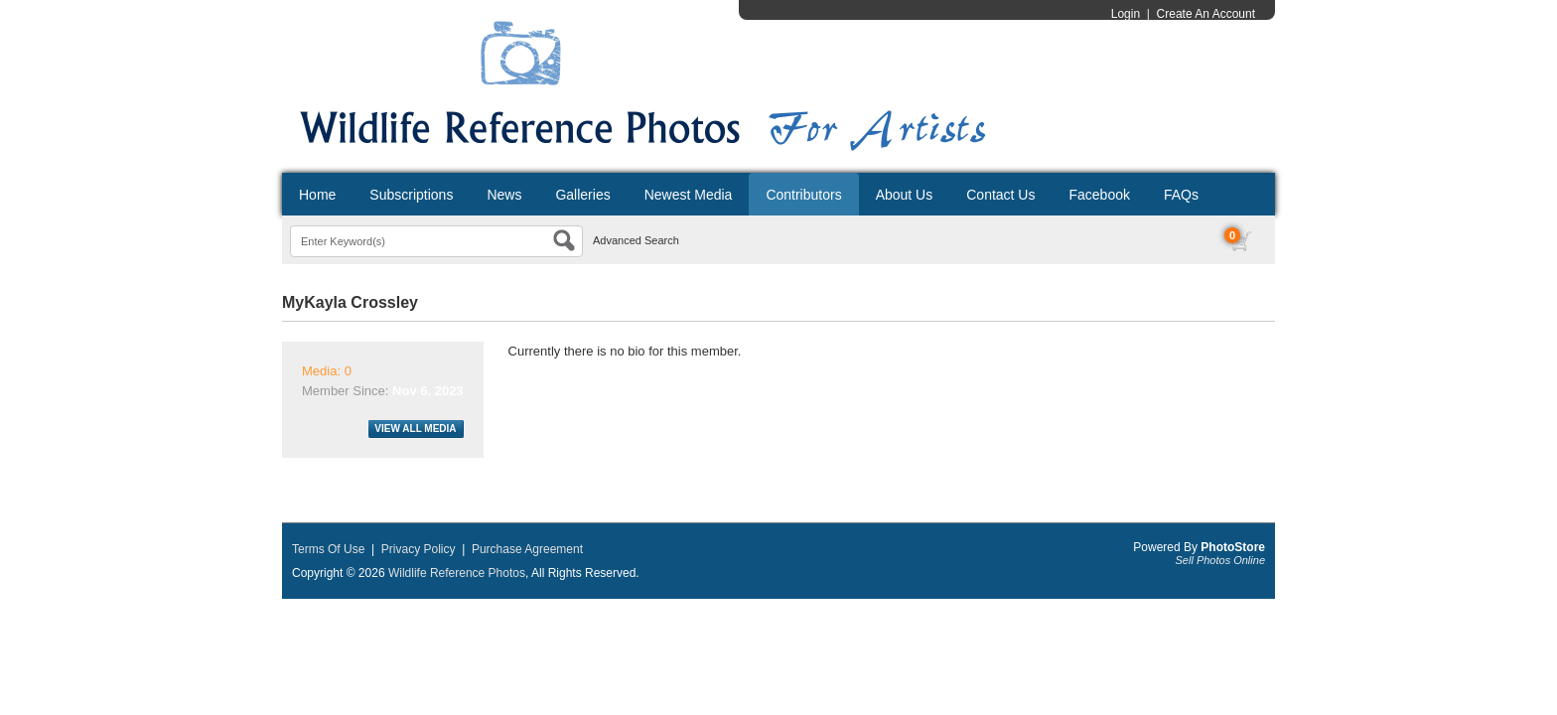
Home (317, 195)
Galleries (582, 195)
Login (1125, 14)
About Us (904, 195)
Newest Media (688, 195)
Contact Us (1000, 195)
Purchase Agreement (527, 549)
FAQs (1181, 195)
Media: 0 (327, 370)
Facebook (1098, 195)
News (504, 195)
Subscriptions (411, 195)
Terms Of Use (328, 549)
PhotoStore (1233, 547)
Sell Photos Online (1221, 560)
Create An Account (1206, 14)
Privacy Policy (418, 549)
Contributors (803, 195)
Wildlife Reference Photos (456, 573)
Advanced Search (636, 240)
